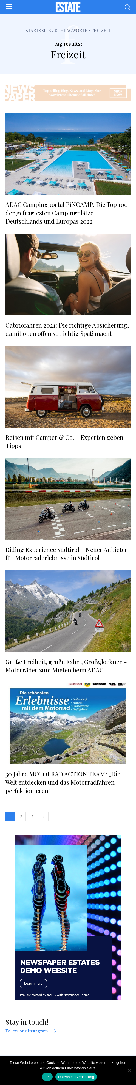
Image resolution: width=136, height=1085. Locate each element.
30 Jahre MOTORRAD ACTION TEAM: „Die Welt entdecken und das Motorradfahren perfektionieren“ (62, 782)
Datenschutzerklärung (76, 1077)
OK (47, 1077)
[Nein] (129, 1070)
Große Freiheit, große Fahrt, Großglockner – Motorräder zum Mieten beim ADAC (66, 666)
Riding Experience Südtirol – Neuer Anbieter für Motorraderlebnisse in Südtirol (66, 553)
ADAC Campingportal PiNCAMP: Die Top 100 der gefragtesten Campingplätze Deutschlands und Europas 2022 (66, 213)
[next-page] (44, 816)
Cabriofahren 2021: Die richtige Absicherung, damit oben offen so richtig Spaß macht (67, 329)
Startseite (38, 30)
